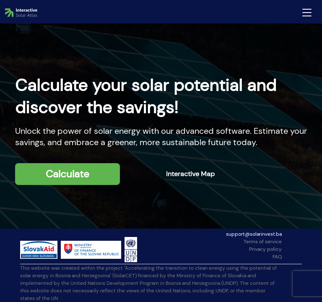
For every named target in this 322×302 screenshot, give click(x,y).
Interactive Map (190, 173)
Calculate (67, 173)
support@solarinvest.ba (254, 234)
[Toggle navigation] (307, 11)
